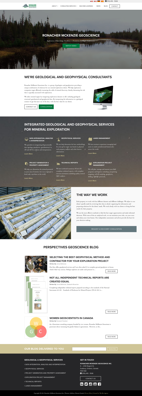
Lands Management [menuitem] (33, 386)
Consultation (46, 107)
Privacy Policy (88, 393)
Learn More (28, 154)
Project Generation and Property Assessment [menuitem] (45, 373)
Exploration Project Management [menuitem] (40, 377)
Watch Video (71, 46)
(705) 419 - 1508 (111, 1)
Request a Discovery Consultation (106, 229)
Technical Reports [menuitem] (33, 382)
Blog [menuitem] (106, 6)
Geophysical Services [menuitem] (34, 369)
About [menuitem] (54, 6)
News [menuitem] (98, 6)
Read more (112, 271)
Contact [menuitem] (114, 6)
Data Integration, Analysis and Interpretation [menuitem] (45, 364)
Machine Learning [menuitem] (86, 6)
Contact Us (31, 107)
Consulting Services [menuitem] (68, 6)
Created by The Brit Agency (100, 393)
